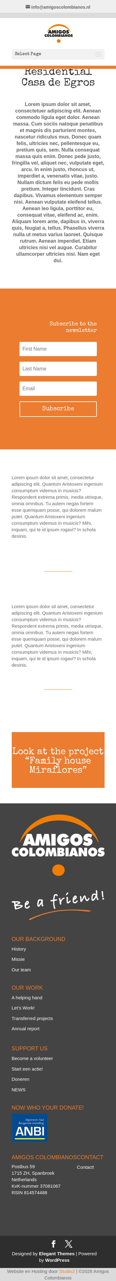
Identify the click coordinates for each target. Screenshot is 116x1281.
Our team (21, 969)
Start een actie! (27, 1068)
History (19, 949)
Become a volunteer (32, 1058)
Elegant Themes (57, 1253)
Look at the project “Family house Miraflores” (58, 761)
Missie (18, 959)
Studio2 (67, 1271)
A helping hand (27, 997)
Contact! (85, 1167)
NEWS (19, 1089)
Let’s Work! (23, 1007)
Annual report (26, 1028)
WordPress (57, 1260)
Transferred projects (32, 1018)
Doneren (21, 1079)
